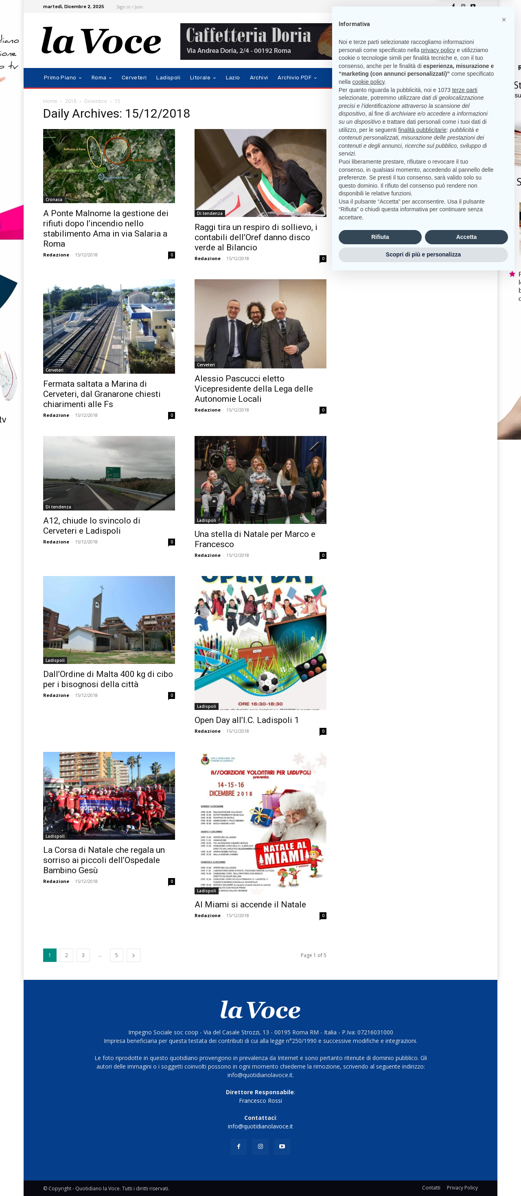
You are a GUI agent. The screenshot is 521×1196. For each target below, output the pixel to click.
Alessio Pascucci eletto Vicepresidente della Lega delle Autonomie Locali (254, 389)
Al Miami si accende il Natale (250, 904)
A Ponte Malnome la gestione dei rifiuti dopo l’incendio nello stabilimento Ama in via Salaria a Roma (106, 228)
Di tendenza (210, 213)
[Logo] (101, 40)
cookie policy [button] (368, 1001)
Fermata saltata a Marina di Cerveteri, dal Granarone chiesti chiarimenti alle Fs (102, 394)
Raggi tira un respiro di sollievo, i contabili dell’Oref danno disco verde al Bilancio (256, 237)
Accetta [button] (466, 1156)
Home (50, 101)
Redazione (56, 255)
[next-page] (133, 955)
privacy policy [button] (438, 969)
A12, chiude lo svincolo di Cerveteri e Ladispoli (91, 526)
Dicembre (95, 101)
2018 (71, 101)
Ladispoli (206, 520)
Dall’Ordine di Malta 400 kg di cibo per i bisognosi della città (108, 679)
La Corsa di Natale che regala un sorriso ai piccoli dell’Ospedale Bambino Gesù (104, 860)
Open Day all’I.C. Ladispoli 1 (247, 720)
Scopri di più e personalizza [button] (423, 1173)
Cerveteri (54, 370)
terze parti (464, 1009)
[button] (468, 78)
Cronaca (54, 199)
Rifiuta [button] (380, 1156)
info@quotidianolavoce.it (260, 1126)
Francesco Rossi (260, 1100)
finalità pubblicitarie (422, 1049)
